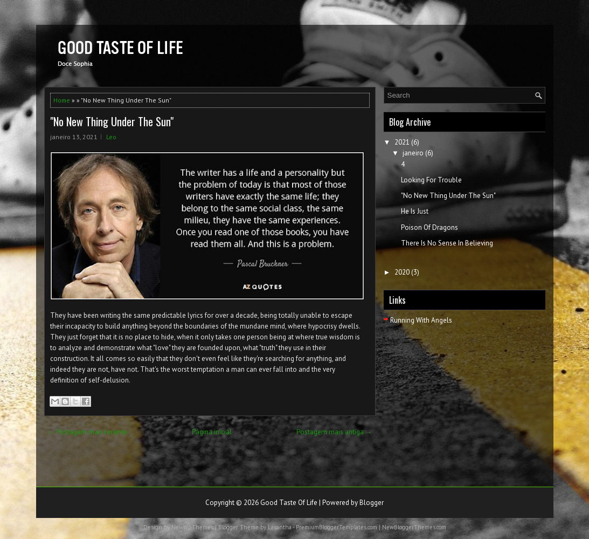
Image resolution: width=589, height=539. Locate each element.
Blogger (371, 502)
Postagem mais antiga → (334, 431)
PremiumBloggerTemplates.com (336, 527)
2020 (402, 272)
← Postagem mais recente (87, 431)
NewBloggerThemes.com (414, 527)
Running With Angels (421, 320)
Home (61, 100)
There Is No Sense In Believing (447, 243)
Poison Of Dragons (429, 227)
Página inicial (212, 431)
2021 (402, 142)
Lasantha (280, 527)
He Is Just (414, 211)
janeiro (413, 153)
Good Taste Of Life (288, 502)
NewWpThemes (192, 527)
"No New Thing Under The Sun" (112, 121)
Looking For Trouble (431, 180)
